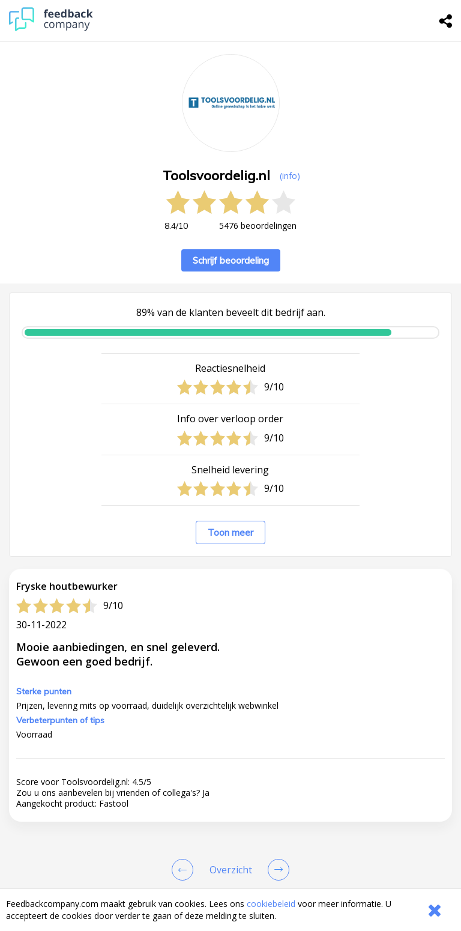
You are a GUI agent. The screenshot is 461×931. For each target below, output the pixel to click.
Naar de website (175, 800)
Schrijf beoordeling (231, 260)
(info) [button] (290, 175)
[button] (230, 465)
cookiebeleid (271, 903)
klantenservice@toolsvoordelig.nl (232, 765)
